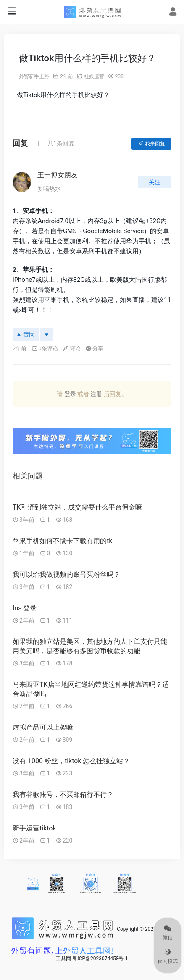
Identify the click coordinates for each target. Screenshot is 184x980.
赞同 (26, 334)
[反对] (46, 334)
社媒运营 (94, 76)
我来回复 (151, 144)
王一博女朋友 (57, 175)
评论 (72, 348)
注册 (96, 394)
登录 (70, 394)
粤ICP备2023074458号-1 (100, 959)
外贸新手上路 (34, 76)
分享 (94, 348)
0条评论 (45, 348)
